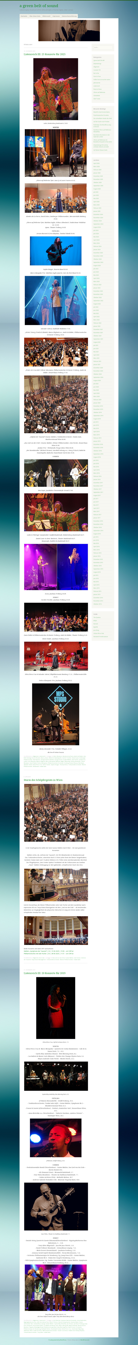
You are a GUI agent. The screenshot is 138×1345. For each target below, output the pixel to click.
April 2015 (96, 585)
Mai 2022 (96, 313)
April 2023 (96, 278)
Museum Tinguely (29, 1327)
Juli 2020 (96, 384)
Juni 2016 (96, 540)
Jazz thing (96, 630)
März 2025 (97, 205)
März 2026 (97, 166)
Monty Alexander (76, 761)
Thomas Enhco (64, 764)
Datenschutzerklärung (69, 16)
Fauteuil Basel (74, 1322)
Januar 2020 (97, 403)
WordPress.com (85, 1340)
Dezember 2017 (98, 483)
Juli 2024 (96, 230)
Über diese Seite (34, 16)
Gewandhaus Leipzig (39, 1323)
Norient (96, 624)
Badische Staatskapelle (55, 758)
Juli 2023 (96, 269)
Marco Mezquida (50, 761)
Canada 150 (97, 70)
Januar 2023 (97, 288)
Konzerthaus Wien (38, 1325)
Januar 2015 (97, 594)
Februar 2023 (97, 285)
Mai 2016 (96, 543)
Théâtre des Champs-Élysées (76, 1330)
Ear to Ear (41, 958)
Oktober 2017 (98, 489)
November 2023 (98, 256)
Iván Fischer (75, 759)
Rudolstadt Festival (56, 1329)
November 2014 (98, 601)
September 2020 (98, 377)
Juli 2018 (96, 460)
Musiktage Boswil (39, 1327)
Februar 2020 (97, 400)
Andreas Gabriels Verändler (69, 1320)
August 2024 (97, 227)
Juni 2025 (96, 195)
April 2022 (96, 317)
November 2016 (98, 524)
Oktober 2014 (98, 604)
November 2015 (98, 562)
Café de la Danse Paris (43, 1322)
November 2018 (98, 447)
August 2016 (97, 534)
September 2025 (98, 186)
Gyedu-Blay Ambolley (60, 1323)
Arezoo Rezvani (36, 758)
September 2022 (98, 301)
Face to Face (97, 76)
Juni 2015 (96, 578)
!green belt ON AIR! (99, 60)
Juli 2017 (96, 499)
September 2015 (98, 569)
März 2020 (97, 396)
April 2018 (96, 470)
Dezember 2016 (98, 521)
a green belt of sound (39, 6)
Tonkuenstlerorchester (74, 764)
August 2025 (97, 189)
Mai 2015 (96, 582)
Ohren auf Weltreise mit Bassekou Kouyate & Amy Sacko (103, 141)
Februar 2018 (97, 476)
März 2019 (97, 435)
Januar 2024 (97, 249)
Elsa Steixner (36, 759)
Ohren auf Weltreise (99, 92)
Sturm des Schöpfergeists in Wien (43, 780)
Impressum (56, 16)
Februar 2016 (97, 553)
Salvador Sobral (28, 764)
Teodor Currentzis (63, 1330)
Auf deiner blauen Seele (100, 150)
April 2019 (96, 431)
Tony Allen (40, 1332)
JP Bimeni (29, 1325)
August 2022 (97, 304)
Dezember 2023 (98, 253)
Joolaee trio (82, 759)
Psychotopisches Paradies (101, 115)
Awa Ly (43, 758)
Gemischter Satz (28, 1323)
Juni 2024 (96, 233)
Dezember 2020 (98, 368)
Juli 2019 (96, 422)
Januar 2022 (97, 326)
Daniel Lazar (75, 758)
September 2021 (98, 339)
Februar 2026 (97, 170)
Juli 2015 (96, 575)
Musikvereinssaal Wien (50, 1327)
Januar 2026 (97, 173)
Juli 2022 (96, 307)
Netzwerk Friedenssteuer (101, 636)
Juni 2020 (96, 387)
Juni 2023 (96, 272)
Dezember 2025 (98, 176)
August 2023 (97, 265)
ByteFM (96, 627)
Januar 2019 (97, 441)
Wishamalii (36, 766)
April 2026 (96, 163)
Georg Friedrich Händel (47, 759)
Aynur (47, 758)
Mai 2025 (96, 198)
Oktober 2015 (98, 566)
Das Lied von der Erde (59, 958)
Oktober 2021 (98, 336)
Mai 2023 (96, 275)
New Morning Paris (62, 1327)
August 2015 (97, 572)
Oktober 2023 (98, 259)
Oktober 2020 (98, 374)
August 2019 (97, 419)
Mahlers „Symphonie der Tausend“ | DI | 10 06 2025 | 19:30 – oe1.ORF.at (48, 951)
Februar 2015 (97, 591)
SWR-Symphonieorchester (49, 1330)
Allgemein (36, 756)
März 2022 (97, 320)
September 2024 (98, 224)
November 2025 (98, 179)
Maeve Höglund (40, 761)
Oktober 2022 (98, 297)
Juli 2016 (96, 537)
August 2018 (97, 457)
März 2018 (97, 473)
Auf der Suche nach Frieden (101, 121)
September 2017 (98, 492)
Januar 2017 (97, 518)
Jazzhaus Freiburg (79, 1323)
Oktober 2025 (98, 182)
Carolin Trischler (66, 758)
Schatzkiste (97, 95)
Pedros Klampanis (42, 763)
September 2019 (98, 416)
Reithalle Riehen (45, 1329)
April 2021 (96, 355)
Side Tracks (97, 99)
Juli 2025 (96, 192)
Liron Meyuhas (32, 761)
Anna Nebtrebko (81, 1320)
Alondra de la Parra (68, 756)
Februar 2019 (97, 438)
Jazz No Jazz (70, 1323)
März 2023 (97, 281)
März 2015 (97, 588)
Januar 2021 (97, 364)
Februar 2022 (97, 323)
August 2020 (97, 380)
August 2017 (97, 495)
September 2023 (98, 262)
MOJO (95, 621)
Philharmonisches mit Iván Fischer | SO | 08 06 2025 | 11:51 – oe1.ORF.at (48, 954)
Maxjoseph (68, 761)
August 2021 (97, 342)
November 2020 (98, 371)
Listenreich (42, 756)
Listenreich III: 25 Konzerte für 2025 (44, 54)
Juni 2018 (96, 463)
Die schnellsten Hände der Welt (103, 118)
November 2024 (98, 218)
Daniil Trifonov (54, 1322)
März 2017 (97, 511)
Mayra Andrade (73, 1325)
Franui (81, 1322)
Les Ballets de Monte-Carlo (51, 1325)
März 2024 (97, 243)
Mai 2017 (96, 505)
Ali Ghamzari (57, 1320)
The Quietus (97, 617)
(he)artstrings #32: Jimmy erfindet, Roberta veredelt (101, 146)
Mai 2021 (96, 352)
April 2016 (96, 546)
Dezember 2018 (98, 444)
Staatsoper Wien (28, 1330)
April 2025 (96, 202)
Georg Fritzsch (58, 759)
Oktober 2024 (98, 221)
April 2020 (96, 393)
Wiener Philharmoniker (66, 959)
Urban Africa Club (99, 633)
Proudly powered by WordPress (57, 1340)
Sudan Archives (37, 1330)
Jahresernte (97, 83)
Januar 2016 (97, 556)
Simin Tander (46, 764)
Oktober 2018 (98, 451)
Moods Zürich (82, 1325)
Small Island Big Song (77, 1329)
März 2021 (97, 358)
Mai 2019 (96, 428)
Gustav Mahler (67, 759)
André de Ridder (78, 756)
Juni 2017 (96, 502)
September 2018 (98, 454)
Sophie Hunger (55, 764)
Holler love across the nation (102, 79)
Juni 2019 (96, 425)
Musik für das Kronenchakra (102, 112)
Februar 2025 (97, 208)
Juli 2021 (96, 345)
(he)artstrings (97, 63)
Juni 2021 (96, 348)
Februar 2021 (97, 361)
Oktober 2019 (98, 412)
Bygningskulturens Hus (30, 1322)
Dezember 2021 (98, 329)
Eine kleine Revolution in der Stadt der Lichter (102, 136)
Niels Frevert (71, 1327)
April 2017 (96, 508)
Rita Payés (81, 763)
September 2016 (98, 530)
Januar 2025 (97, 211)
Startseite (24, 16)
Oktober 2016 (98, 527)
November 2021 (98, 332)
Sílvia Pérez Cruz (37, 764)
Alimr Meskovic (58, 756)
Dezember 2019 (98, 406)
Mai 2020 (96, 390)
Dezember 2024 (98, 214)
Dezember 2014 (98, 598)
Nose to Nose (98, 89)
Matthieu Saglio (60, 761)
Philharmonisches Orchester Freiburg (58, 763)
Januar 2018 (97, 479)
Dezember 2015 (98, 559)
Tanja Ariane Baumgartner (38, 959)
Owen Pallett (33, 763)
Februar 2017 (97, 515)
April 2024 (96, 240)
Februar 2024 (97, 246)
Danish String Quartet (64, 1322)
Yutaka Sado (43, 766)
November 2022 (98, 294)
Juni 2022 (96, 310)
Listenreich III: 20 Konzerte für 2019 (44, 973)
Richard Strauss (73, 763)
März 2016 (97, 550)
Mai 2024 (96, 237)
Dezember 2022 (98, 291)
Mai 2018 (96, 467)
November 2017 (98, 486)
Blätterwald (46, 16)
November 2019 (98, 409)
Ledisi (25, 761)
